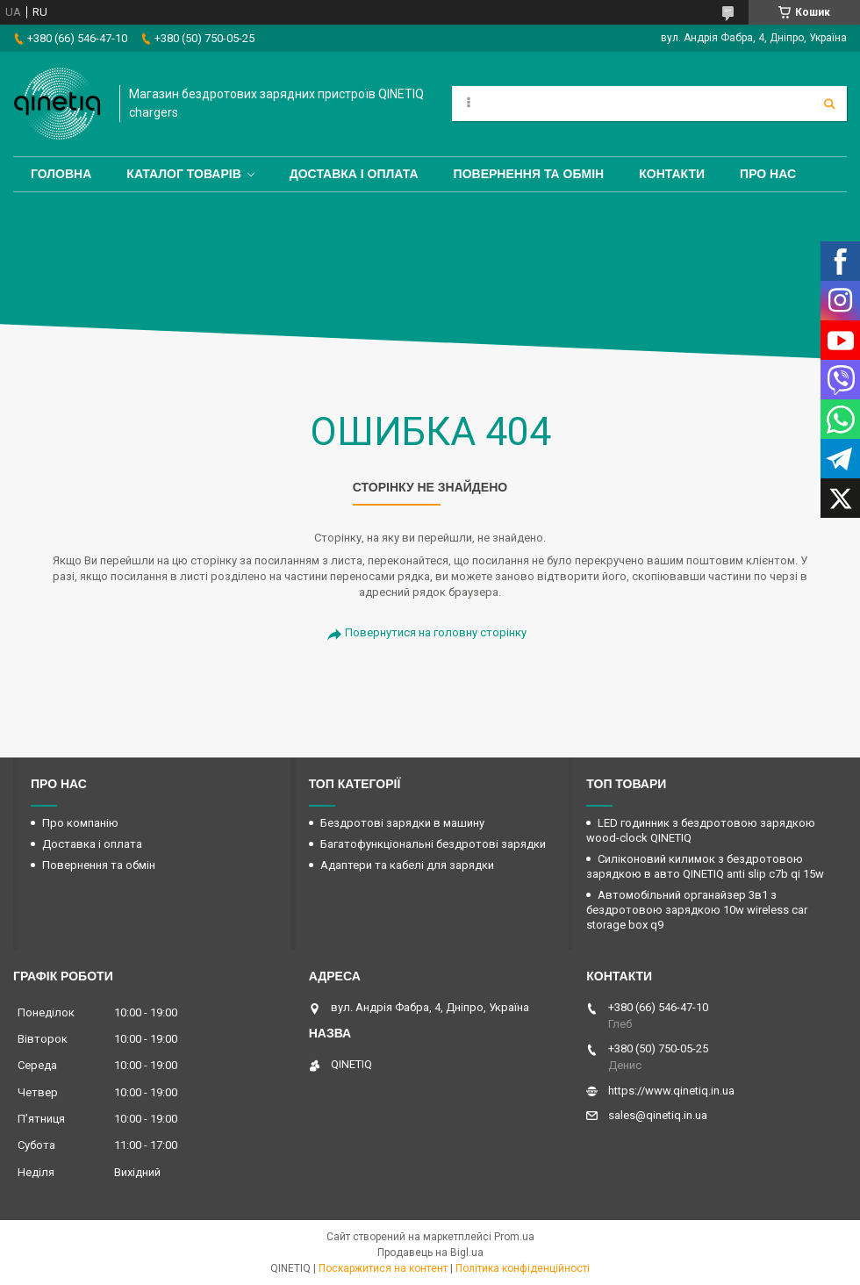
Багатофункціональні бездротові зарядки (433, 844)
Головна (61, 174)
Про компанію (80, 822)
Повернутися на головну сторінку (436, 632)
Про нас (768, 174)
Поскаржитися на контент (383, 1268)
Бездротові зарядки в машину (402, 822)
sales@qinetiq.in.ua (657, 1115)
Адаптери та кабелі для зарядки (407, 865)
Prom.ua (514, 1237)
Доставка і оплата (354, 174)
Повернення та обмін (529, 174)
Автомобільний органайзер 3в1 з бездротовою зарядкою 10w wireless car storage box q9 (696, 909)
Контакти (672, 174)
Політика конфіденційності (522, 1268)
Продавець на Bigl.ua (430, 1252)
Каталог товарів (183, 174)
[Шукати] (829, 103)
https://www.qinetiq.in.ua (671, 1090)
